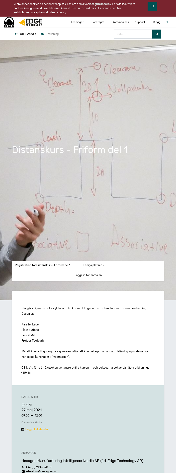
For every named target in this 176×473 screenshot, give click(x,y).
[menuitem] (121, 22)
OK (152, 6)
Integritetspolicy (100, 4)
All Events (25, 34)
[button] (167, 22)
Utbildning (50, 34)
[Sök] (156, 34)
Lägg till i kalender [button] (36, 429)
